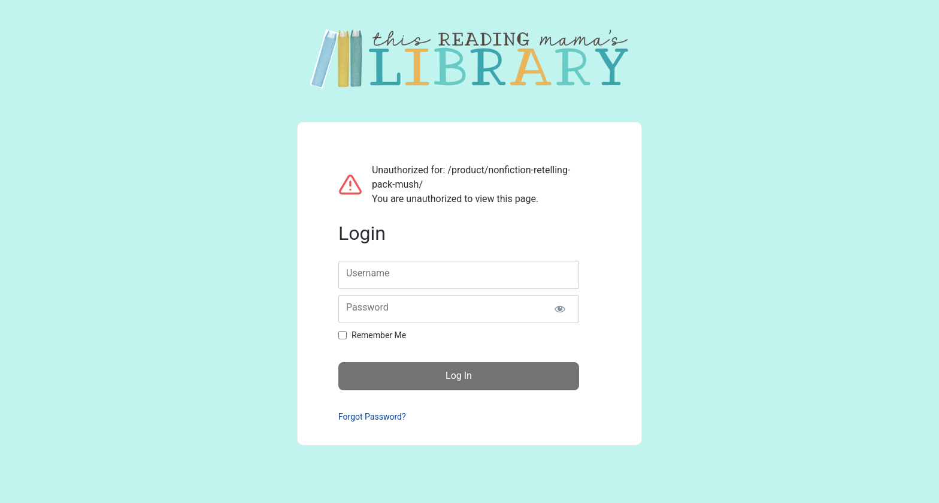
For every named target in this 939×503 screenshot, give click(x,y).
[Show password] (559, 309)
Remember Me (379, 335)
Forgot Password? (372, 416)
